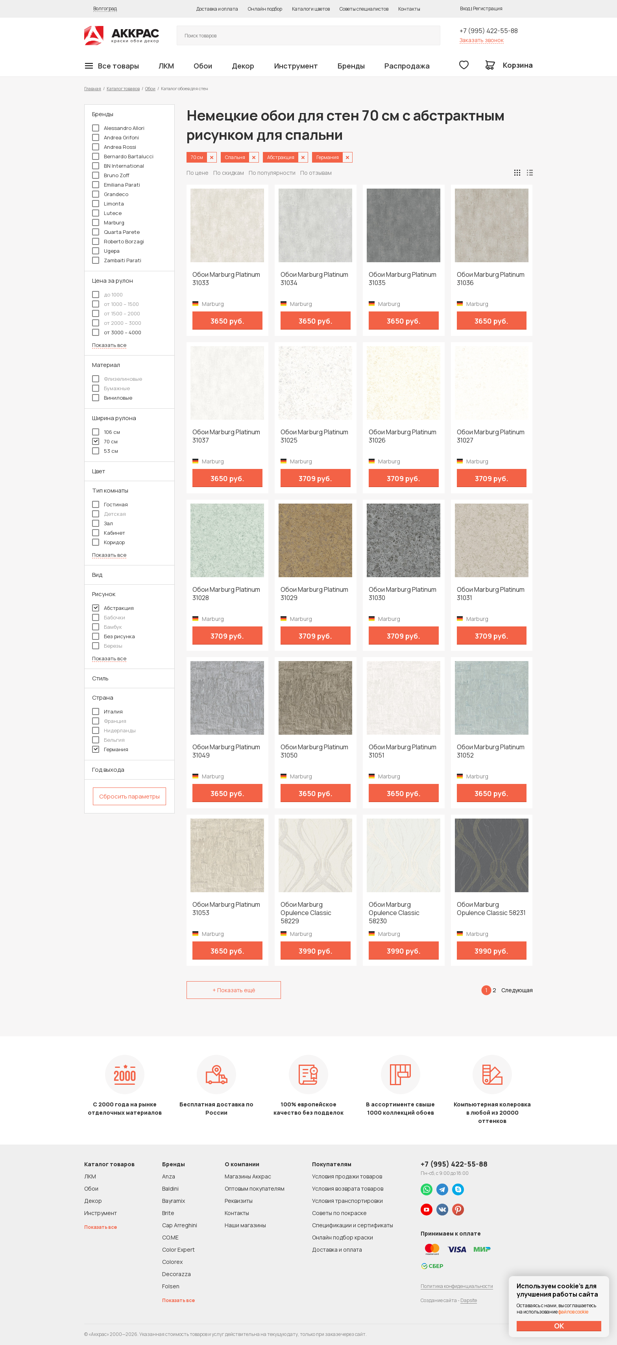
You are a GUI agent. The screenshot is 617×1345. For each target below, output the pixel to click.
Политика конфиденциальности (457, 1286)
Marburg (108, 222)
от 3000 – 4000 (116, 332)
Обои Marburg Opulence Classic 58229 (306, 912)
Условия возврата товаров (347, 1188)
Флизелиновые (117, 378)
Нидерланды (114, 730)
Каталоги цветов (311, 9)
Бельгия (108, 739)
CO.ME (170, 1237)
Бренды (351, 65)
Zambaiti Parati (116, 260)
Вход (465, 8)
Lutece (107, 213)
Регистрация (487, 8)
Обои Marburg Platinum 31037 (226, 436)
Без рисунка (113, 636)
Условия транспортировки (347, 1200)
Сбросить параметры (129, 796)
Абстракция (113, 607)
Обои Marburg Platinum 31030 (402, 593)
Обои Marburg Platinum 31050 (314, 751)
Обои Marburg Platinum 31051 (402, 751)
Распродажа (407, 65)
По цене (198, 172)
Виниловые (112, 397)
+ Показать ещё (233, 990)
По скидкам (228, 172)
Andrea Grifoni (115, 137)
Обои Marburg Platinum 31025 (314, 436)
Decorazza (176, 1274)
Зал (102, 523)
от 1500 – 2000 (116, 313)
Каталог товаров (123, 88)
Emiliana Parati (116, 184)
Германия (110, 749)
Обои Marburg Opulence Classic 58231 (491, 908)
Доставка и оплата (217, 9)
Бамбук (107, 626)
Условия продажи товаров (347, 1176)
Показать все (109, 345)
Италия (107, 711)
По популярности (272, 172)
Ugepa (106, 250)
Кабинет (108, 532)
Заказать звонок (482, 40)
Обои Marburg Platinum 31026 (402, 436)
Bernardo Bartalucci (122, 156)
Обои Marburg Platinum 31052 (491, 751)
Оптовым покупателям (254, 1188)
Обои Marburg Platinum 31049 (226, 751)
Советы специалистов (364, 9)
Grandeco (110, 194)
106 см (106, 431)
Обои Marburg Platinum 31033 (226, 278)
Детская (109, 513)
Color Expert (178, 1249)
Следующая (517, 990)
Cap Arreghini (179, 1225)
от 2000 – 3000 (116, 322)
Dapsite (468, 1300)
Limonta (108, 203)
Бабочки (108, 617)
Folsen (170, 1286)
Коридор (108, 542)
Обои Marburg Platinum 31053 (226, 908)
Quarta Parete (116, 231)
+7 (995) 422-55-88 (489, 30)
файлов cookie (573, 1311)
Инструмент (296, 65)
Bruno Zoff (110, 175)
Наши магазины (245, 1225)
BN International (118, 165)
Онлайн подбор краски (342, 1237)
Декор (243, 65)
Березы (107, 645)
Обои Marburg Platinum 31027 (491, 436)
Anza (168, 1176)
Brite (168, 1213)
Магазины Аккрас (248, 1176)
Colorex (172, 1261)
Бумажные (111, 388)
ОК (559, 1325)
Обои (203, 65)
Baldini (170, 1188)
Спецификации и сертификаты (352, 1225)
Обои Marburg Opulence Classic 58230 (394, 912)
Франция (109, 720)
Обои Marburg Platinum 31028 (226, 593)
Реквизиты (239, 1200)
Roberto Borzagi (118, 241)
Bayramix (173, 1200)
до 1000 (107, 294)
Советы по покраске (339, 1213)
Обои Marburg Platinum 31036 (491, 278)
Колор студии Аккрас (121, 35)
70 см (105, 441)
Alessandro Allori (118, 128)
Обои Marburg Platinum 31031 (491, 593)
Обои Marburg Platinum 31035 (402, 278)
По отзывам (316, 172)
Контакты (409, 9)
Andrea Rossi (114, 146)
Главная (92, 88)
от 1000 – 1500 (115, 304)
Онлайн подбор (265, 9)
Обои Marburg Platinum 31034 (314, 278)
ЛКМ (166, 65)
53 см (105, 450)
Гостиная (110, 504)
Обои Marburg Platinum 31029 (314, 593)
